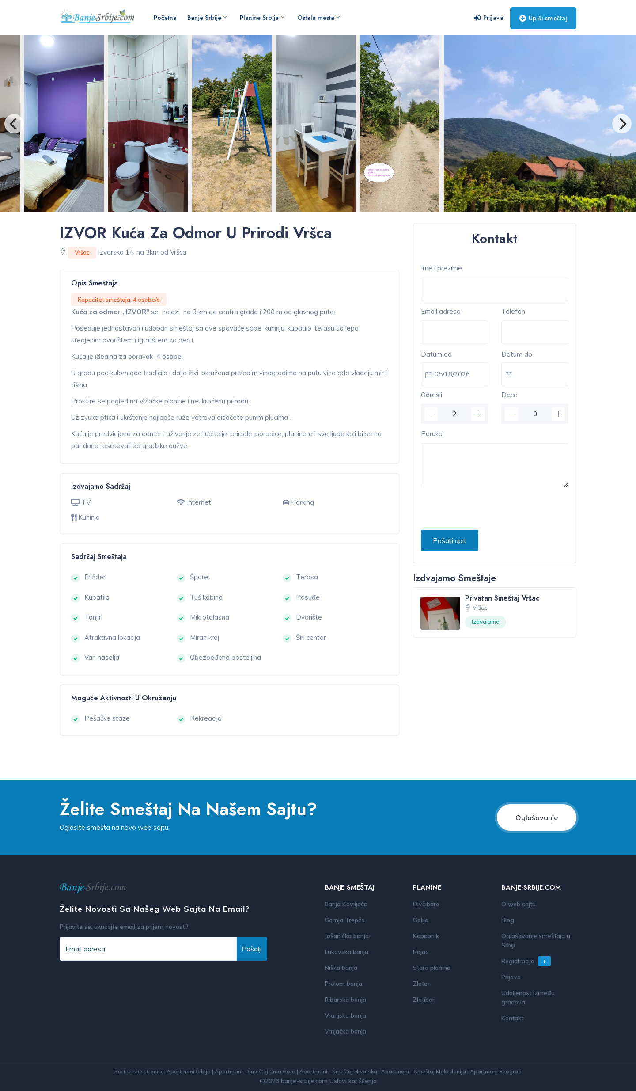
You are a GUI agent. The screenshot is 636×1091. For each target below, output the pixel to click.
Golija (420, 920)
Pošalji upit (449, 540)
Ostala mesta (318, 17)
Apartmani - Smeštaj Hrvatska (338, 1071)
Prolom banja (343, 984)
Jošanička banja (347, 936)
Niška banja (341, 968)
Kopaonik (426, 936)
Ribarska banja (345, 1000)
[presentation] (488, 509)
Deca (509, 395)
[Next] (622, 123)
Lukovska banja (346, 952)
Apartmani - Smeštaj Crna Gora (255, 1071)
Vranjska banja (345, 1015)
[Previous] (14, 123)
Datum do (516, 354)
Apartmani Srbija (189, 1071)
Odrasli (431, 395)
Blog (507, 920)
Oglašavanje (536, 817)
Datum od (436, 354)
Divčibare (426, 904)
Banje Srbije (207, 17)
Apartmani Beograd (496, 1071)
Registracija (526, 961)
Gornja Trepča (345, 920)
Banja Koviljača (346, 904)
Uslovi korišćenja (353, 1081)
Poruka (432, 434)
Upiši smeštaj (543, 18)
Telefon (513, 311)
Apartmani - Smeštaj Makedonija (423, 1071)
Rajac (420, 952)
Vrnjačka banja (345, 1031)
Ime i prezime (441, 268)
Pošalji (252, 948)
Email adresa (441, 311)
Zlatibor (424, 1000)
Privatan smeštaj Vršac (502, 598)
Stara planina (431, 968)
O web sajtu (518, 904)
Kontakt (512, 1018)
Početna (165, 17)
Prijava (488, 17)
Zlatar (421, 984)
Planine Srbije (262, 17)
